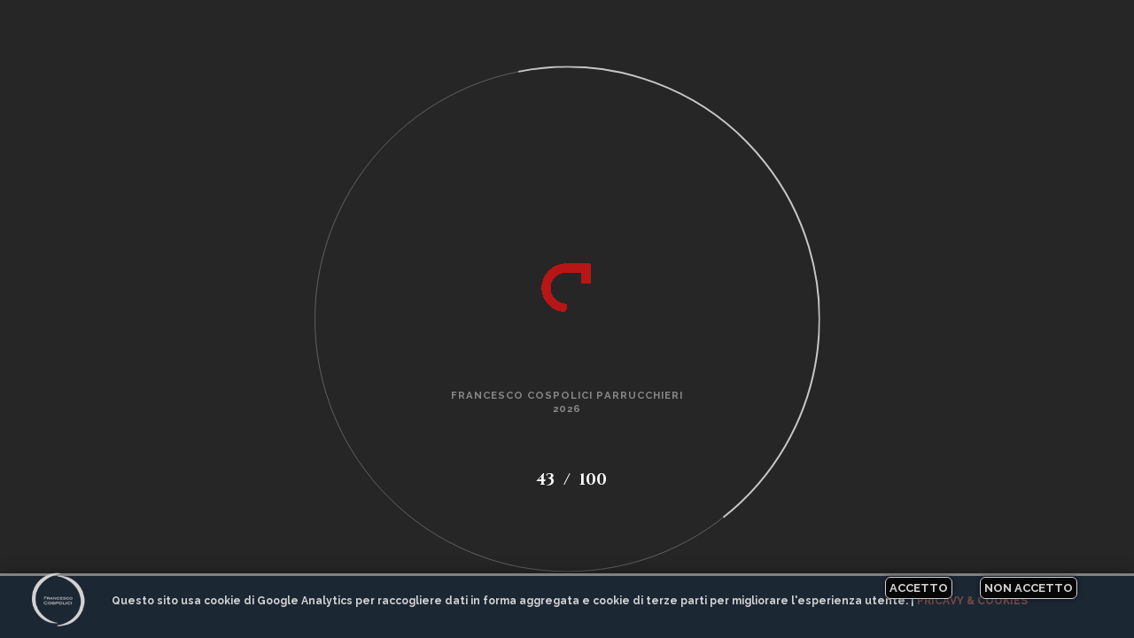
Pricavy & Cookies (972, 601)
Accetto (918, 588)
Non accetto (1028, 588)
